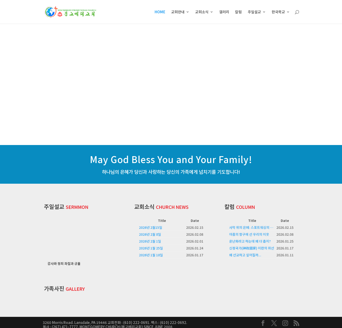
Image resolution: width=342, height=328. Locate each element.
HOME (160, 12)
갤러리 (224, 12)
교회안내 (178, 12)
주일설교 (254, 12)
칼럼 (238, 12)
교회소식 (202, 12)
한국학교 (278, 12)
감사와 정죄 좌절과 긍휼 (64, 259)
